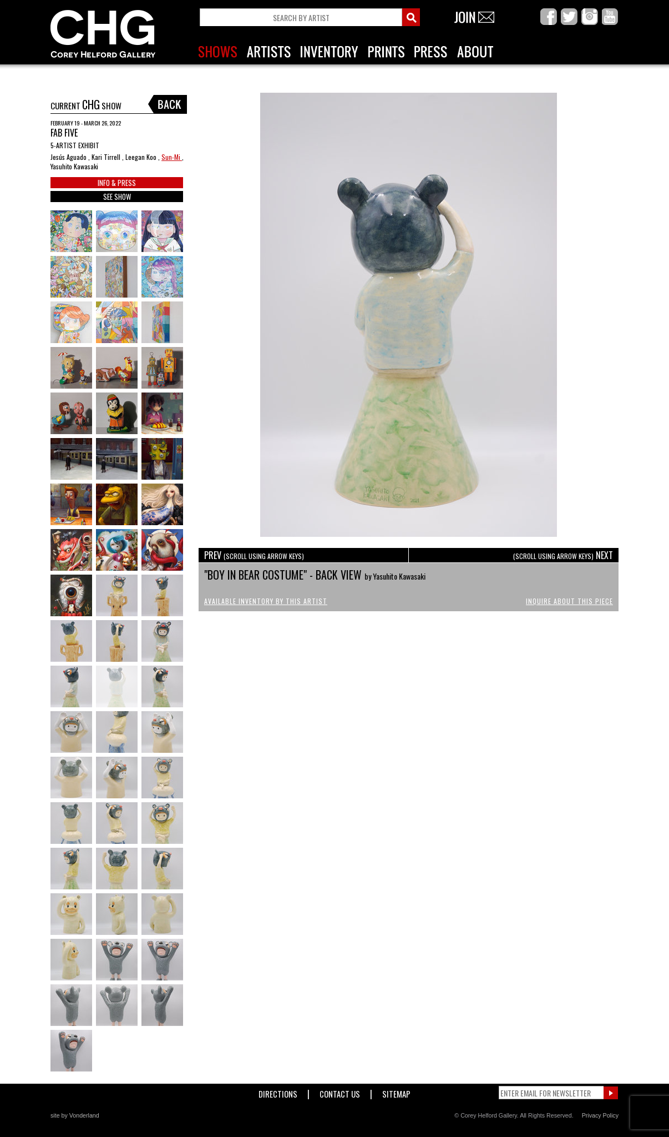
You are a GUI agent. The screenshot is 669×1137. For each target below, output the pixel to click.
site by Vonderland (74, 1115)
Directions (278, 1091)
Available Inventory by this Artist (265, 601)
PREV (254, 555)
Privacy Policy (600, 1115)
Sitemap (396, 1091)
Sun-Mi (171, 157)
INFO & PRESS (117, 182)
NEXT (563, 555)
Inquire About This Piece (569, 601)
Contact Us (340, 1091)
